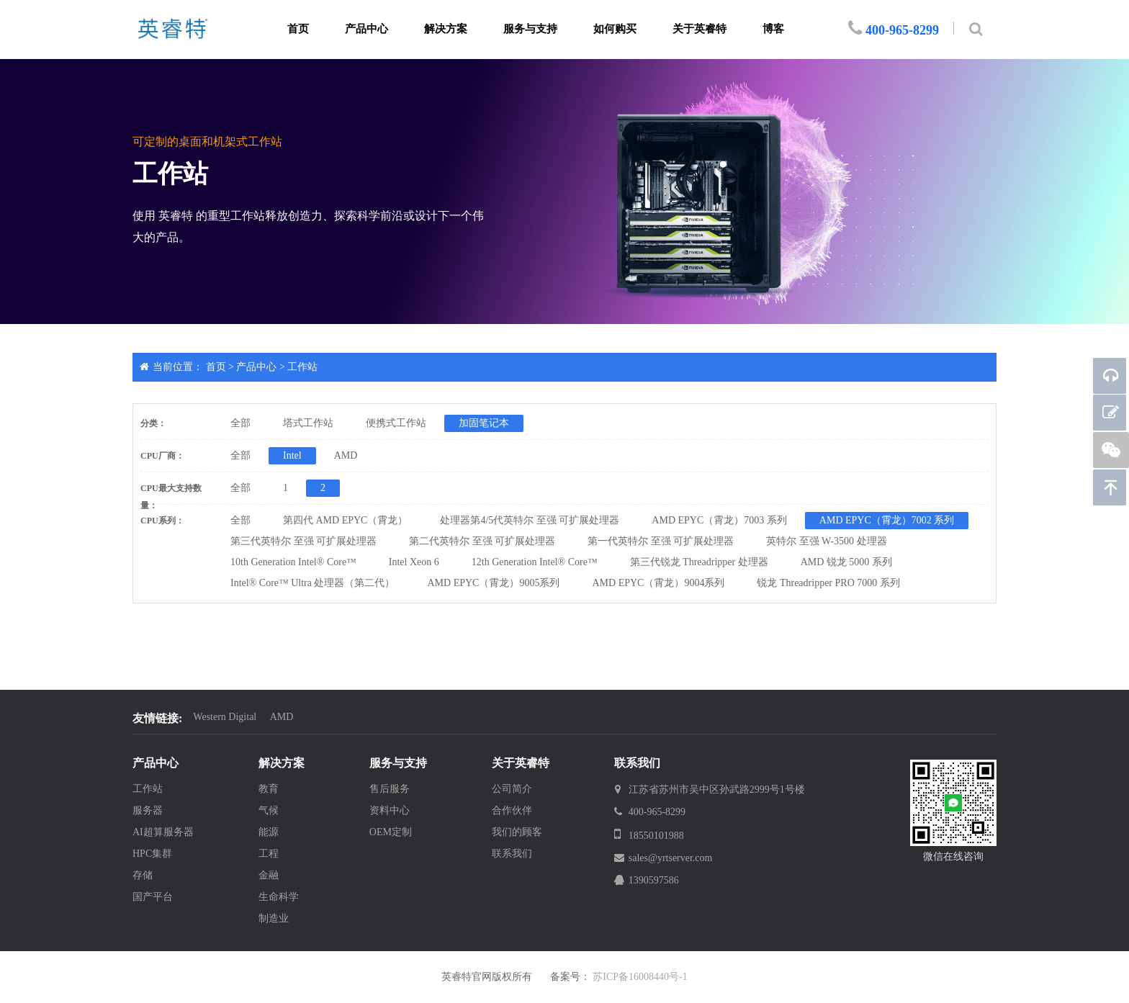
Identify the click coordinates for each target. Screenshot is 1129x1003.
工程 (268, 853)
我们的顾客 (517, 832)
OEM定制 (390, 832)
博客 (773, 29)
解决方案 (445, 29)
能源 (268, 832)
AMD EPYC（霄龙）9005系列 (494, 582)
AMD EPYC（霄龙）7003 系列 (719, 520)
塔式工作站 (308, 423)
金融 (268, 875)
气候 (268, 810)
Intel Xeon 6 (414, 562)
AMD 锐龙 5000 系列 (846, 562)
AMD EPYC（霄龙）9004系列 (658, 582)
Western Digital (224, 716)
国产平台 (152, 896)
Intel (292, 455)
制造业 (273, 918)
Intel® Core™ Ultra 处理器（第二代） (312, 582)
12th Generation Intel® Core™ (535, 562)
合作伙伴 (512, 810)
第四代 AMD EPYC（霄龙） (345, 520)
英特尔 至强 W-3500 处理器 (826, 541)
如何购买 (615, 29)
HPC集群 (152, 853)
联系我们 (512, 853)
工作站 (302, 366)
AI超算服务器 (163, 832)
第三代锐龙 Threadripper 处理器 (699, 562)
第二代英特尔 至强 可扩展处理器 (482, 541)
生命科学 (278, 896)
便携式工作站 (396, 423)
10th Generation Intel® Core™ (293, 562)
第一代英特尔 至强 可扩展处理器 (661, 541)
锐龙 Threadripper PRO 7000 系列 (828, 582)
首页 (298, 29)
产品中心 (366, 29)
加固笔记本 (484, 423)
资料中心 (389, 810)
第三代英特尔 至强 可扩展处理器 (303, 541)
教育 (268, 788)
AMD (346, 455)
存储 (142, 875)
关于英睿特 (700, 29)
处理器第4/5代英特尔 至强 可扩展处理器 (529, 520)
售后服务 (389, 788)
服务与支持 (530, 29)
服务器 (147, 810)
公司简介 (512, 788)
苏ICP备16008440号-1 (640, 976)
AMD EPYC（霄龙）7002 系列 (886, 520)
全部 (240, 423)
